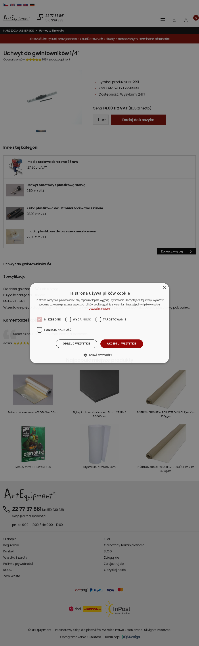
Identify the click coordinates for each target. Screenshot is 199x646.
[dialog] (99, 323)
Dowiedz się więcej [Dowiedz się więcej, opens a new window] (99, 309)
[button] (99, 355)
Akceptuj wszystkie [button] (121, 343)
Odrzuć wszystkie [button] (76, 343)
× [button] (164, 287)
